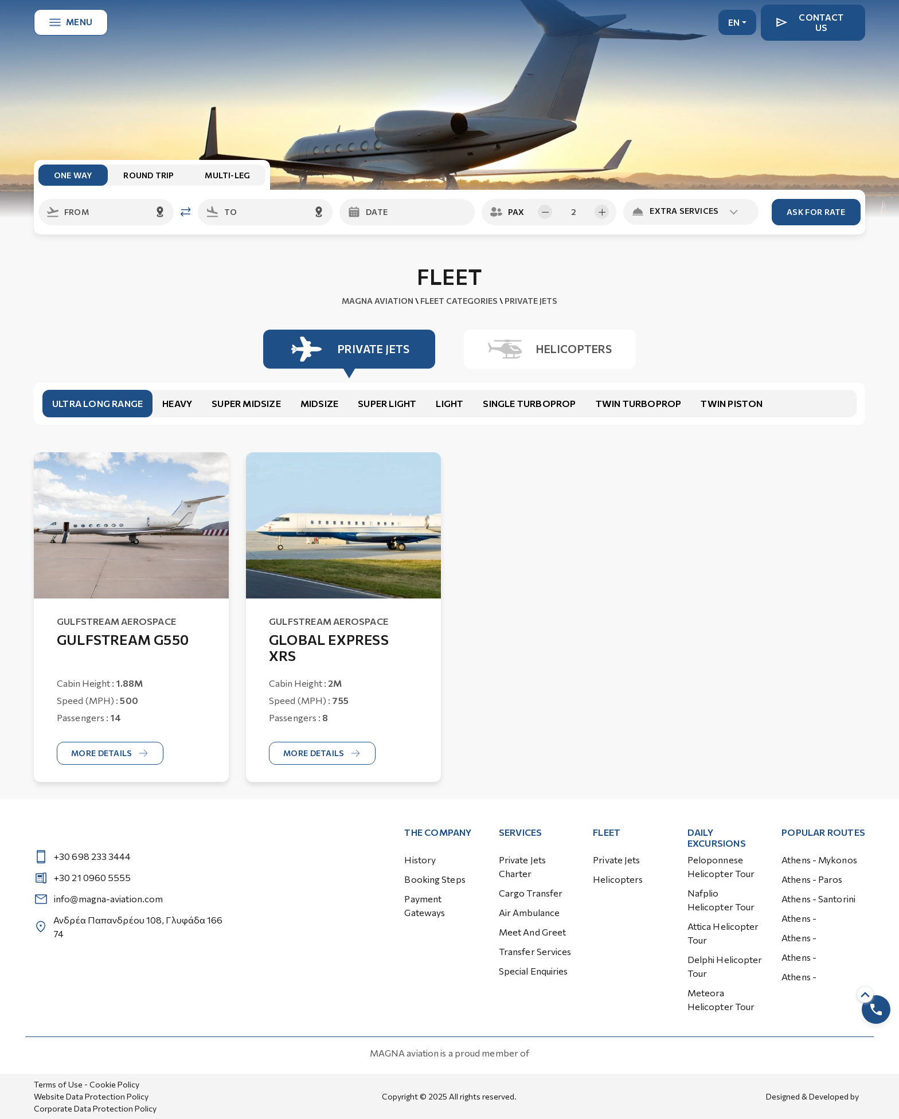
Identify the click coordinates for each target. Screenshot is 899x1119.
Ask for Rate (816, 212)
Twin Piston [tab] (732, 403)
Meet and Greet (532, 931)
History (420, 859)
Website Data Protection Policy (91, 1096)
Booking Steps (434, 879)
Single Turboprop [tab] (529, 403)
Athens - (798, 918)
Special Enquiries (533, 970)
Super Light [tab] (387, 403)
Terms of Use (58, 1084)
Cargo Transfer (530, 892)
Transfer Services (535, 951)
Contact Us (809, 22)
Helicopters (618, 879)
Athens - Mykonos (819, 859)
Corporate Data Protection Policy (95, 1108)
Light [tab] (449, 403)
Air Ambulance (529, 912)
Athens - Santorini (818, 898)
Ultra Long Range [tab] (97, 403)
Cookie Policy (114, 1084)
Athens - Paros (811, 879)
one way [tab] (73, 175)
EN (734, 22)
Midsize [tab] (319, 403)
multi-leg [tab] (227, 175)
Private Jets (616, 859)
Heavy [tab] (177, 403)
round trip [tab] (148, 175)
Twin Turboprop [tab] (639, 403)
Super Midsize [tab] (246, 403)
